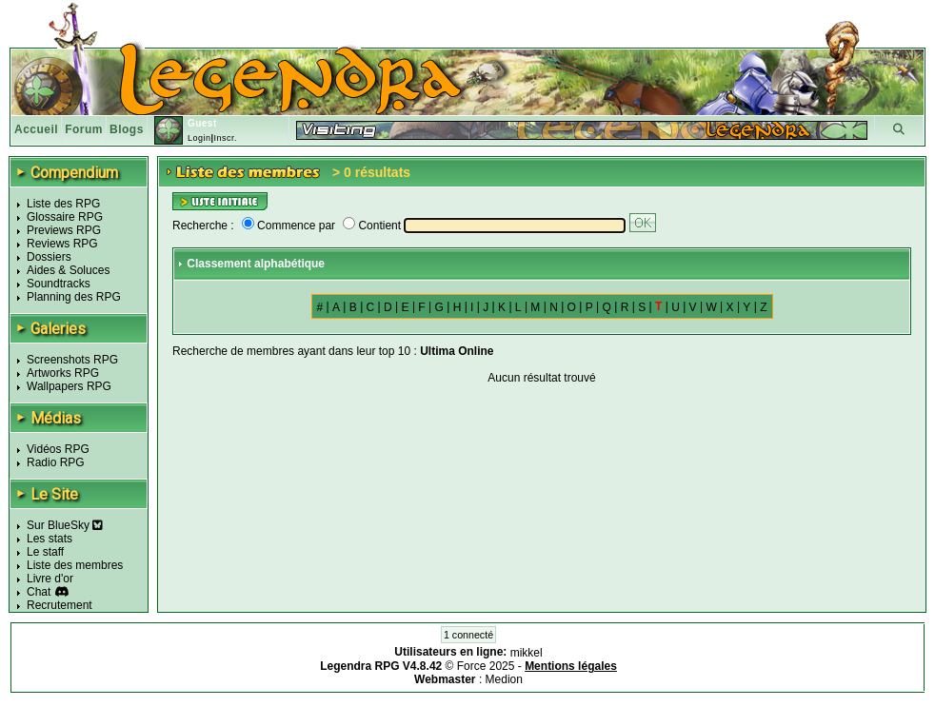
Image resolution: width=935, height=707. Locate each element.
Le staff (45, 552)
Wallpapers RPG (69, 386)
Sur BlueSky (65, 525)
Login (199, 138)
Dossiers (49, 257)
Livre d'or (50, 578)
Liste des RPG (63, 203)
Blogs (126, 129)
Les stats (49, 538)
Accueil (36, 129)
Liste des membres (75, 565)
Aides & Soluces (68, 270)
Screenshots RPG (72, 359)
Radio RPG (56, 462)
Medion (504, 679)
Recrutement (59, 605)
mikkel (526, 652)
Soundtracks (58, 283)
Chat (38, 592)
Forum (84, 129)
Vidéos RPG (58, 449)
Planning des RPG (74, 297)
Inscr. (225, 138)
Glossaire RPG (65, 217)
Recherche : (203, 225)
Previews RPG (64, 230)
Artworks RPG (63, 373)
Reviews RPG (62, 243)
